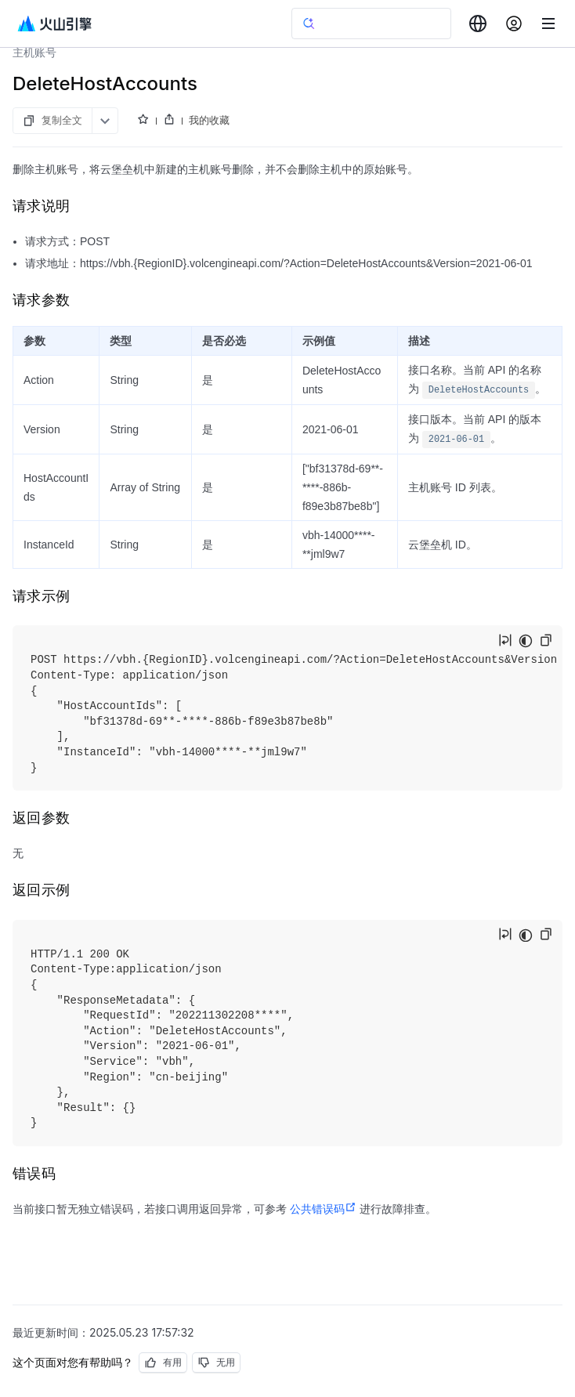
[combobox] (478, 23)
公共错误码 (323, 1209)
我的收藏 (209, 120)
